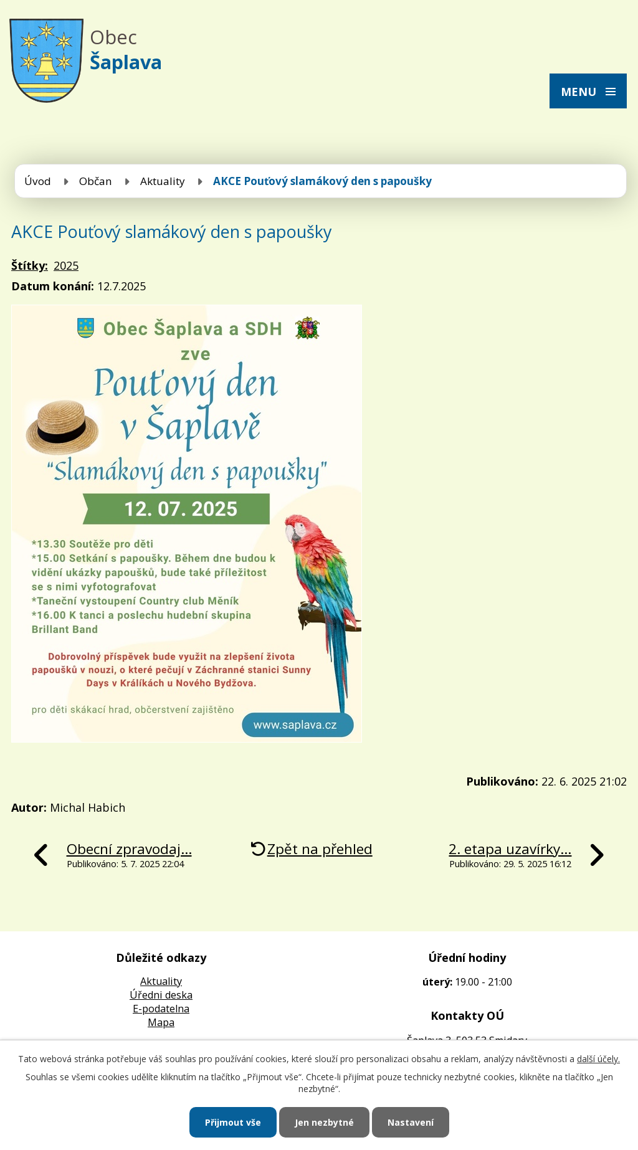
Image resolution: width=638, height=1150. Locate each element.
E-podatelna (161, 1008)
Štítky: (29, 265)
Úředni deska (161, 995)
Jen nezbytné (324, 1122)
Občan (95, 181)
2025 (66, 265)
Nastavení (411, 1122)
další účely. (598, 1059)
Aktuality (162, 181)
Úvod (37, 181)
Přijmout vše (233, 1122)
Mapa (161, 1022)
